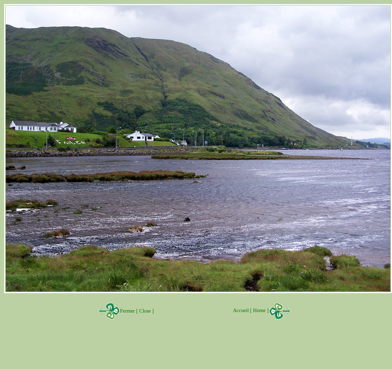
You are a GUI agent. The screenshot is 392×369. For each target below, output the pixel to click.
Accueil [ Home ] (261, 310)
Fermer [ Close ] (136, 311)
